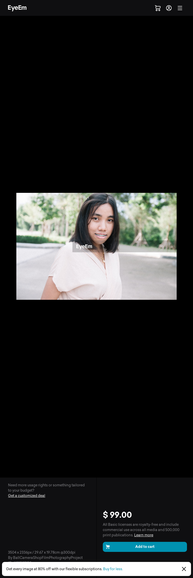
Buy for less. (113, 569)
